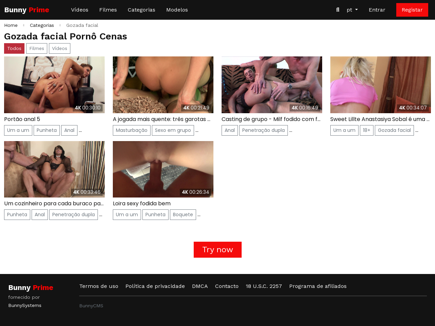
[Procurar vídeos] (338, 10)
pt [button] (350, 9)
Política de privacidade (155, 286)
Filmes (108, 9)
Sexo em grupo (173, 130)
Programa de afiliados (318, 286)
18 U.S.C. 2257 (264, 286)
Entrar (377, 9)
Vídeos (79, 9)
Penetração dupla (263, 130)
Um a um (18, 130)
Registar (412, 9)
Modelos (177, 9)
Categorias (141, 9)
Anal (69, 130)
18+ (366, 130)
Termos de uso (98, 286)
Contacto (227, 286)
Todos (14, 48)
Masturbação (131, 130)
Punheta (47, 130)
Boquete (183, 214)
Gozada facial (394, 130)
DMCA (200, 286)
